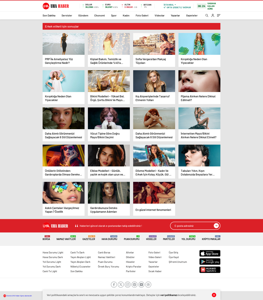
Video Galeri (154, 257)
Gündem (83, 15)
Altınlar (130, 252)
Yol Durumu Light (52, 261)
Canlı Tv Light (50, 271)
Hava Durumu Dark (53, 257)
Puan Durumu (132, 238)
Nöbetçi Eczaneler (80, 266)
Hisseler (151, 238)
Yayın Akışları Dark (80, 261)
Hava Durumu (109, 238)
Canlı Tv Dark (77, 252)
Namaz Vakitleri (66, 238)
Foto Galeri (142, 15)
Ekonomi (99, 15)
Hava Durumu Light (53, 252)
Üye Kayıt (174, 257)
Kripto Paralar (211, 238)
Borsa (46, 238)
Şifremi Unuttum (178, 261)
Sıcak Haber (155, 271)
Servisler (67, 15)
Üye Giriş (173, 252)
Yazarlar (175, 15)
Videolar (160, 15)
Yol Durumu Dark (52, 266)
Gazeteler (192, 15)
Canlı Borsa (104, 252)
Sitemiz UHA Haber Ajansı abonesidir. (17, 296)
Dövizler (130, 257)
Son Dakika (49, 15)
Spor (114, 15)
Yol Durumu (188, 238)
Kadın (126, 15)
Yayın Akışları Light (80, 257)
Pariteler (169, 238)
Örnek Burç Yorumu (108, 266)
